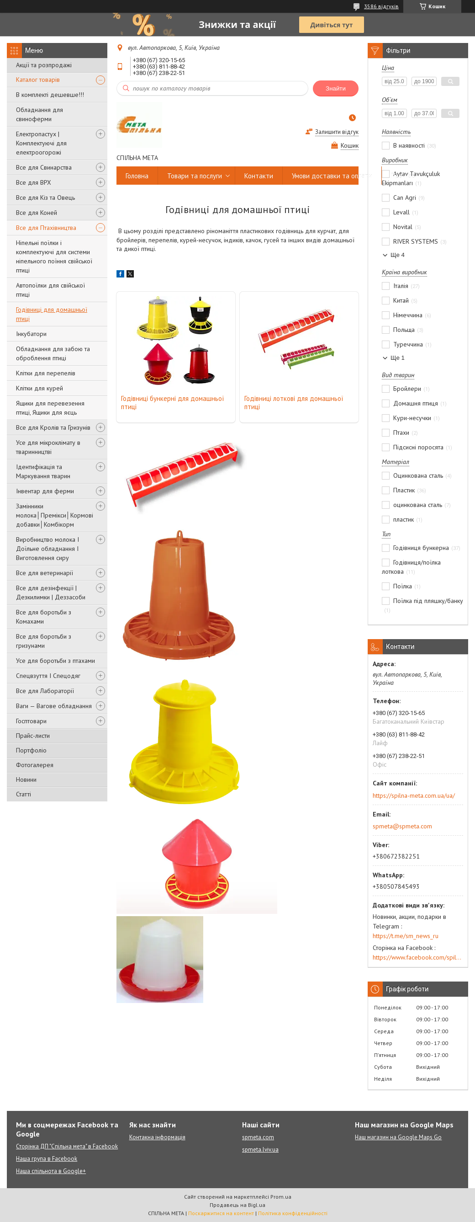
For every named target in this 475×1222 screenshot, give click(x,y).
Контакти (258, 175)
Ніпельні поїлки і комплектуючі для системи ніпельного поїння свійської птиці (54, 256)
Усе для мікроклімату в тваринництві (48, 447)
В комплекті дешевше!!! (50, 95)
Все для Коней (36, 212)
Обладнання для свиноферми (39, 114)
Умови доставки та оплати (332, 175)
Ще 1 (398, 357)
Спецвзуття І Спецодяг (48, 676)
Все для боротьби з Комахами (43, 616)
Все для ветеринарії (44, 573)
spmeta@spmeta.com (402, 826)
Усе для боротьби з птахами (55, 660)
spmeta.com (258, 1137)
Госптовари (31, 721)
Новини (26, 779)
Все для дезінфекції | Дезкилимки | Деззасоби (50, 592)
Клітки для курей (39, 388)
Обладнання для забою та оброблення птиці (53, 353)
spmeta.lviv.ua (260, 1149)
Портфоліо (31, 750)
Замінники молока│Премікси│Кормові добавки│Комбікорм (54, 515)
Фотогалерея (34, 765)
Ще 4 (398, 254)
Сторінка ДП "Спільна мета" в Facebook (67, 1146)
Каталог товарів (38, 79)
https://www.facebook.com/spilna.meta (418, 957)
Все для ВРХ (33, 182)
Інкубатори (31, 334)
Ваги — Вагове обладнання (54, 706)
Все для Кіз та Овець (45, 197)
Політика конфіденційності (292, 1213)
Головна (137, 175)
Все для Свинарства (44, 167)
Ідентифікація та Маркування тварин (43, 471)
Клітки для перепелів (45, 373)
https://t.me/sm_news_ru (405, 936)
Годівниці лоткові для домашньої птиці (293, 402)
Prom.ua (280, 1196)
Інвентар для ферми (45, 491)
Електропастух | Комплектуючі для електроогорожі (41, 143)
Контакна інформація (157, 1137)
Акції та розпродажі (44, 65)
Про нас (403, 175)
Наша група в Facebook (46, 1159)
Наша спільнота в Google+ (51, 1171)
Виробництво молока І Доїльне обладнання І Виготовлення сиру (47, 548)
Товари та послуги (194, 175)
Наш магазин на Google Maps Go (398, 1137)
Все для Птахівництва (46, 228)
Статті (23, 794)
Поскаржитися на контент (221, 1213)
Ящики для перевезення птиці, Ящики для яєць (50, 407)
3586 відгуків (381, 6)
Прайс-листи (33, 735)
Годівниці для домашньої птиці (51, 314)
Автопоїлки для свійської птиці (50, 290)
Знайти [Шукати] (336, 88)
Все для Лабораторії (45, 691)
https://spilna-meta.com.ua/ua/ (414, 795)
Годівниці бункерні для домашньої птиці (172, 402)
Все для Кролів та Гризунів (53, 427)
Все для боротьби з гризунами (43, 641)
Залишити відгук (337, 132)
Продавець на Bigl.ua (237, 1204)
